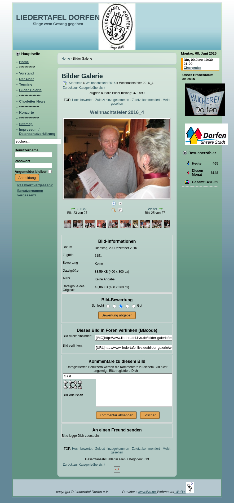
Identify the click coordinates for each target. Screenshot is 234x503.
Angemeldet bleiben (31, 172)
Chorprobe (192, 68)
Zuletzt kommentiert (146, 100)
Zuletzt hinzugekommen (112, 100)
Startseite (75, 83)
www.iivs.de (147, 492)
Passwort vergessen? (35, 185)
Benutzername (26, 150)
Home (65, 58)
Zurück (81, 209)
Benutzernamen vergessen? (30, 193)
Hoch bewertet (82, 100)
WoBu (184, 492)
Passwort (22, 161)
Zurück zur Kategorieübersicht (84, 88)
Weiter (152, 209)
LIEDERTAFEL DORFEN (58, 17)
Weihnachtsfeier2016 (101, 83)
